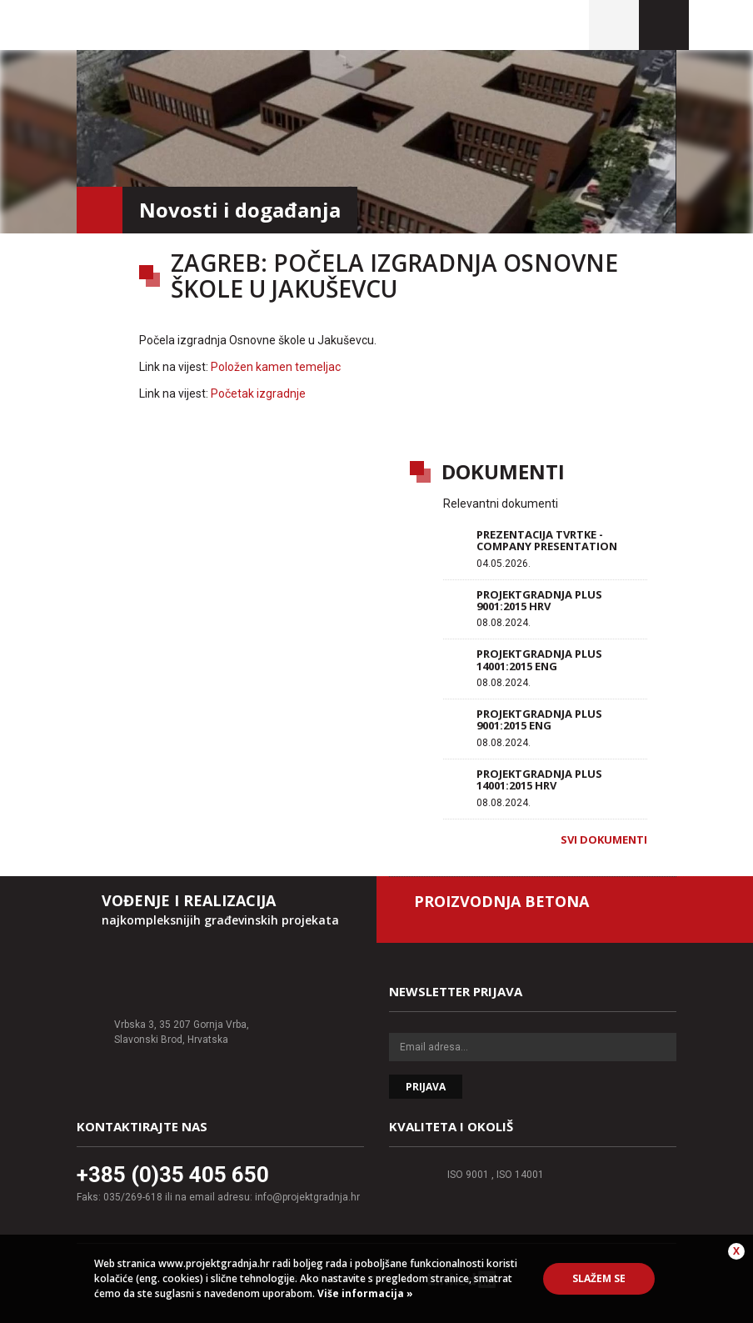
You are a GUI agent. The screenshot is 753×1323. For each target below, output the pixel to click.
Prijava (426, 1087)
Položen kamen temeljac (276, 366)
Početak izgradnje (258, 393)
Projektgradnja (190, 25)
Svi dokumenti (604, 839)
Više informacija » (364, 1293)
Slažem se (599, 1278)
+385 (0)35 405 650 (173, 1174)
